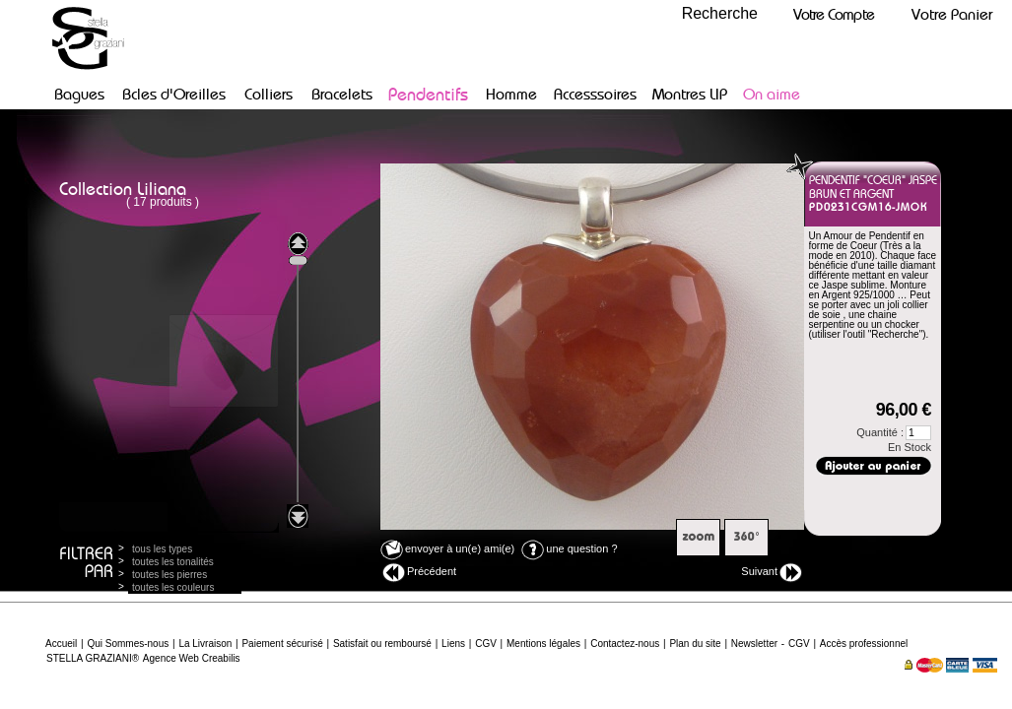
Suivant (771, 572)
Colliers (268, 94)
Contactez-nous (624, 643)
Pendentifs (428, 94)
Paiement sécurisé (281, 643)
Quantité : (893, 432)
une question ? (569, 548)
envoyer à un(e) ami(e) (447, 548)
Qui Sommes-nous (128, 643)
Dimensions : (862, 359)
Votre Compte (833, 14)
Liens (453, 643)
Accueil (61, 643)
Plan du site (694, 643)
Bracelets (341, 94)
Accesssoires (595, 94)
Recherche (720, 13)
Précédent (419, 572)
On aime (771, 94)
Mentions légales (543, 643)
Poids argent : (853, 349)
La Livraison (205, 643)
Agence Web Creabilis (191, 658)
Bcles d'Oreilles (174, 94)
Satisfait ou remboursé (382, 643)
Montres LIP (689, 94)
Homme (511, 94)
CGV (486, 643)
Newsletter (754, 643)
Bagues (79, 94)
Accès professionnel (864, 643)
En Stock (909, 447)
